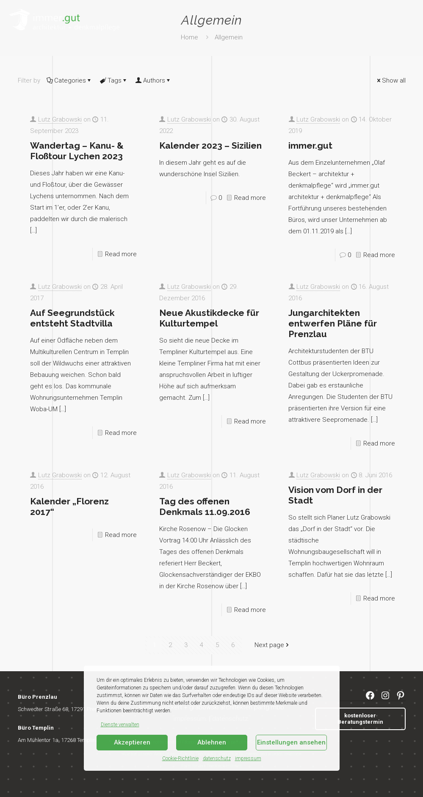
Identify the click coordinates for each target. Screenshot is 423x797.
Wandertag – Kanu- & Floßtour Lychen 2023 (77, 150)
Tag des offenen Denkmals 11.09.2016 (204, 506)
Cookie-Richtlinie (180, 758)
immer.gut (310, 145)
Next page (272, 645)
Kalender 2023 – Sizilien (210, 145)
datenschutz (217, 758)
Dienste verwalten (120, 725)
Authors (153, 80)
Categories (69, 80)
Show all (391, 80)
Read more (121, 254)
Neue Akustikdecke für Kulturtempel (209, 318)
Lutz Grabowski (60, 119)
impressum (248, 758)
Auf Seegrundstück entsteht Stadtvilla (72, 318)
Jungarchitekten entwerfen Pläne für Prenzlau (332, 323)
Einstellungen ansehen (291, 742)
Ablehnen (211, 742)
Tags (114, 80)
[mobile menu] (409, 19)
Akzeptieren (132, 742)
